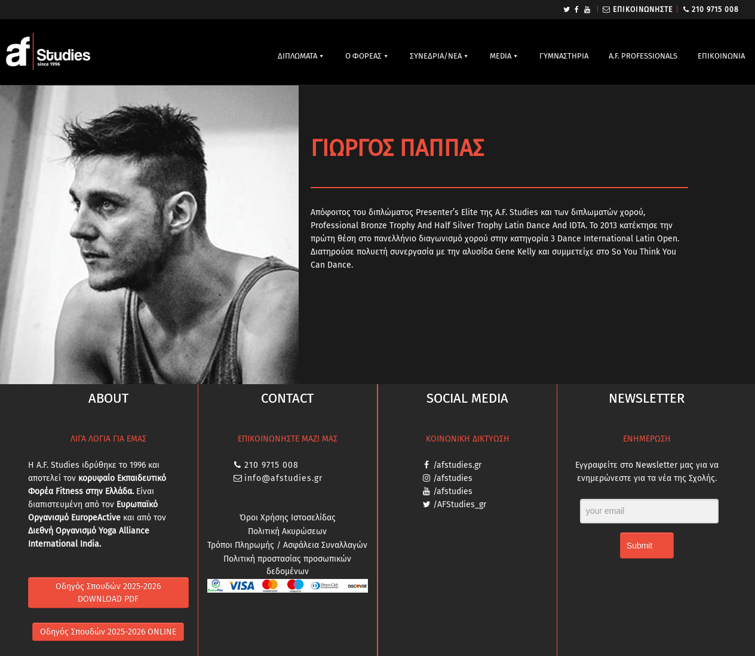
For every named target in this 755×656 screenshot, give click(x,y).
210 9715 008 (715, 9)
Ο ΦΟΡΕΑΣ (363, 55)
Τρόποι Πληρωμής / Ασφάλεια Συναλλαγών (287, 545)
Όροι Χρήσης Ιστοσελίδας (288, 518)
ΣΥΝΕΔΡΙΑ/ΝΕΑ (436, 55)
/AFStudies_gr (459, 504)
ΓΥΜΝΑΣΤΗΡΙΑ (563, 55)
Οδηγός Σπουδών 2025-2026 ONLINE (108, 632)
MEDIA (500, 55)
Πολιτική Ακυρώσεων (287, 531)
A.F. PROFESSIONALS (643, 55)
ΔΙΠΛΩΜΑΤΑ (297, 55)
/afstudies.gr (457, 465)
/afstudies (452, 478)
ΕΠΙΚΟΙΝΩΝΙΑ (721, 55)
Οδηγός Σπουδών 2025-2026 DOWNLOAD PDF (108, 592)
